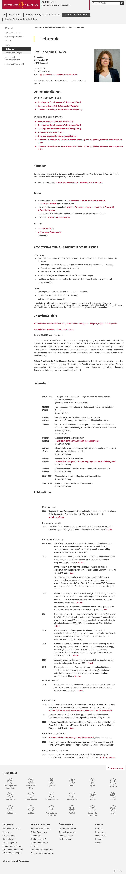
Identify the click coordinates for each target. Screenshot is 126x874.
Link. (82, 563)
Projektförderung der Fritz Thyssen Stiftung (55, 329)
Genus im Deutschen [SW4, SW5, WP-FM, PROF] (56, 121)
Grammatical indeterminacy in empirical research (72, 738)
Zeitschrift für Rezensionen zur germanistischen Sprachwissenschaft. (81, 710)
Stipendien (35, 835)
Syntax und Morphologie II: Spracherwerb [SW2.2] (57, 136)
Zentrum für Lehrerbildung (42, 853)
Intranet (98, 839)
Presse (98, 842)
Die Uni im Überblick (11, 828)
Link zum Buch (57, 517)
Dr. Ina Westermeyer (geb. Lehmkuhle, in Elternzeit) (91, 207)
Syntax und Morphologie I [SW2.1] (51, 132)
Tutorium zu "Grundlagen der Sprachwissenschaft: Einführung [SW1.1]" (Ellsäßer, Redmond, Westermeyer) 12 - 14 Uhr (80, 141)
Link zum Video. (109, 758)
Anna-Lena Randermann (50, 232)
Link (110, 530)
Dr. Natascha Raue (48, 203)
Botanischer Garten (67, 828)
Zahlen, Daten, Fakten (11, 846)
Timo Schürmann (47, 210)
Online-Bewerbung (39, 832)
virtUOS (34, 846)
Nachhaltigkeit (8, 839)
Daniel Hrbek (45, 228)
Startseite (38, 28)
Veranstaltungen (66, 835)
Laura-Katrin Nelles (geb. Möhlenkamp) (87, 200)
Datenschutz (100, 835)
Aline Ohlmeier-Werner (60, 217)
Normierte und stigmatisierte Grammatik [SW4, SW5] (58, 106)
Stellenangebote (9, 842)
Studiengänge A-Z (38, 839)
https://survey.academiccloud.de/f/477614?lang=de (80, 182)
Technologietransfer (67, 832)
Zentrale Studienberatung (42, 849)
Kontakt (98, 828)
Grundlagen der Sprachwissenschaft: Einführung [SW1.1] (59, 102)
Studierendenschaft (39, 842)
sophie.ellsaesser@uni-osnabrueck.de (60, 75)
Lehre (70, 28)
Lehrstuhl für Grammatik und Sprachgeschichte (78, 441)
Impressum (100, 832)
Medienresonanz (66, 839)
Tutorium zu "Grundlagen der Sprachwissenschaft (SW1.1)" (60, 110)
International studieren (40, 828)
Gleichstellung (8, 835)
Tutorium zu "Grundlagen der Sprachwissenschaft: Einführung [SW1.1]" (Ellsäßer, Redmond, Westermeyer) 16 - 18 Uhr (80, 147)
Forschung (7, 832)
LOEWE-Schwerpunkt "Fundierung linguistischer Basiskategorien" (86, 461)
